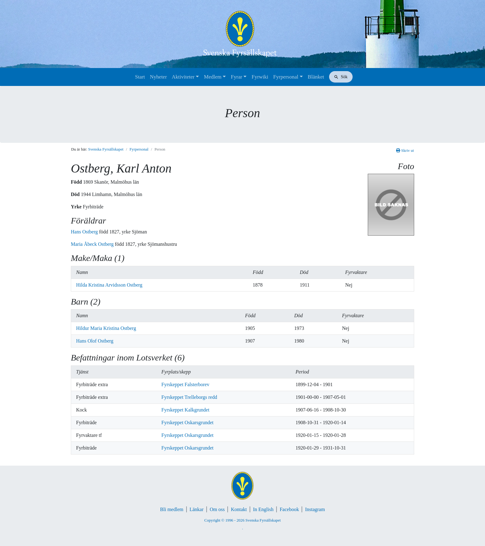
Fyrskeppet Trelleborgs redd (189, 397)
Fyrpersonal (285, 77)
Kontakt (239, 509)
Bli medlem (171, 509)
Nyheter (158, 77)
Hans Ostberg (85, 231)
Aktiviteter (183, 77)
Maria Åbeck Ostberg (93, 244)
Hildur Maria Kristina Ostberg (106, 328)
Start (140, 77)
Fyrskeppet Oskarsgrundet (187, 422)
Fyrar (236, 77)
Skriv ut (405, 150)
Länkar (197, 509)
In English (263, 509)
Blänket (316, 77)
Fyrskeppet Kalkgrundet (185, 409)
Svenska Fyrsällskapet (105, 149)
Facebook (289, 509)
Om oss (217, 509)
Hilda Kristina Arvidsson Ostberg (109, 285)
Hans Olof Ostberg (95, 340)
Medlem (212, 77)
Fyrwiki (259, 77)
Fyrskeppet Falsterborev (185, 384)
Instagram (315, 509)
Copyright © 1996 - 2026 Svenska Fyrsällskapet (242, 520)
